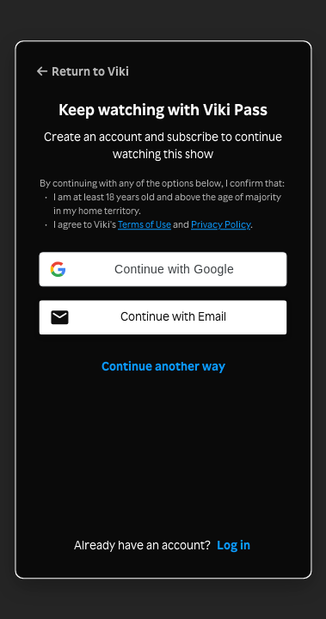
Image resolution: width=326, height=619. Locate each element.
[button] (163, 269)
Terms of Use (144, 224)
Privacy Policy (220, 224)
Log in (233, 544)
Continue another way (163, 366)
